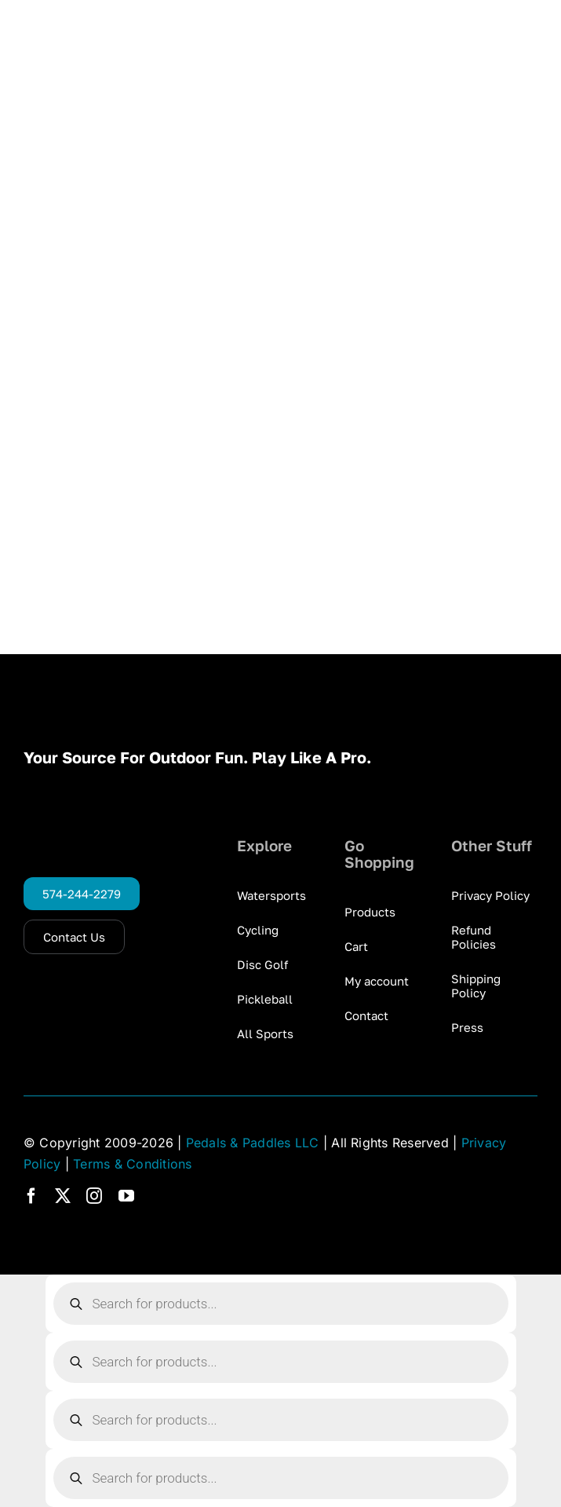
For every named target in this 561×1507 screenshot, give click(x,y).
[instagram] (94, 1196)
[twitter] (63, 1196)
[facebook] (31, 1196)
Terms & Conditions (132, 1164)
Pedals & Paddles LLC (252, 1142)
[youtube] (126, 1196)
